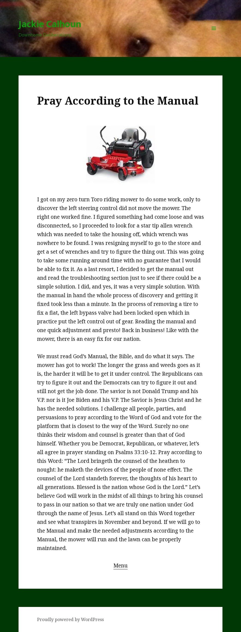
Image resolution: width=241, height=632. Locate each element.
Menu (120, 565)
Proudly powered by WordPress (70, 619)
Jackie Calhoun (50, 24)
